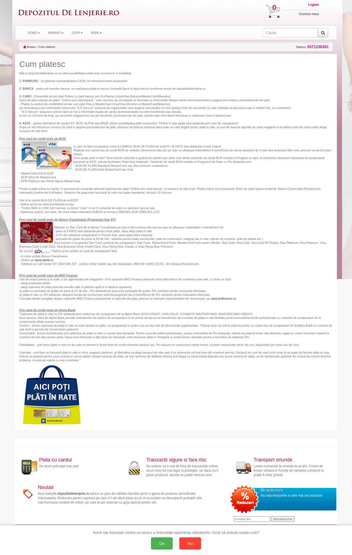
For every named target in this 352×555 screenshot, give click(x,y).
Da (162, 543)
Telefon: (312, 47)
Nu (190, 543)
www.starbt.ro (44, 260)
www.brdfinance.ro (223, 298)
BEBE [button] (96, 32)
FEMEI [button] (34, 32)
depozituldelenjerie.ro (73, 494)
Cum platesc (46, 46)
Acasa (29, 46)
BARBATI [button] (56, 32)
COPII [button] (77, 32)
